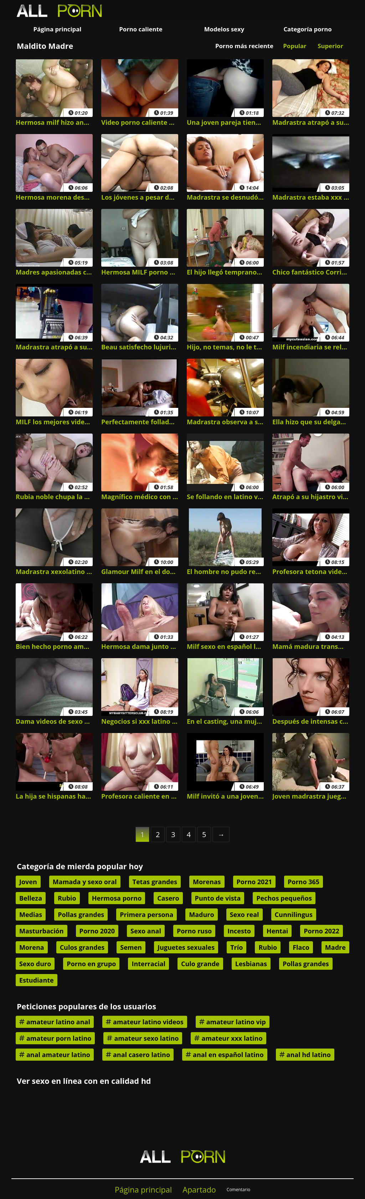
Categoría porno (307, 29)
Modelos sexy (224, 29)
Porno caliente (140, 29)
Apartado (199, 1189)
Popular (294, 46)
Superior (330, 46)
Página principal (58, 29)
